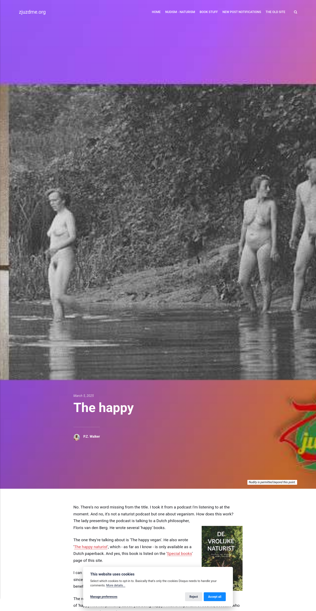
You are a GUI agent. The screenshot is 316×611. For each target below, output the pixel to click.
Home (156, 12)
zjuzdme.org (32, 12)
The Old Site (275, 12)
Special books (179, 553)
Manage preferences (104, 596)
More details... (115, 585)
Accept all (214, 596)
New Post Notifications (241, 12)
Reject (193, 596)
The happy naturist (90, 546)
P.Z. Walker (91, 436)
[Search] (294, 12)
